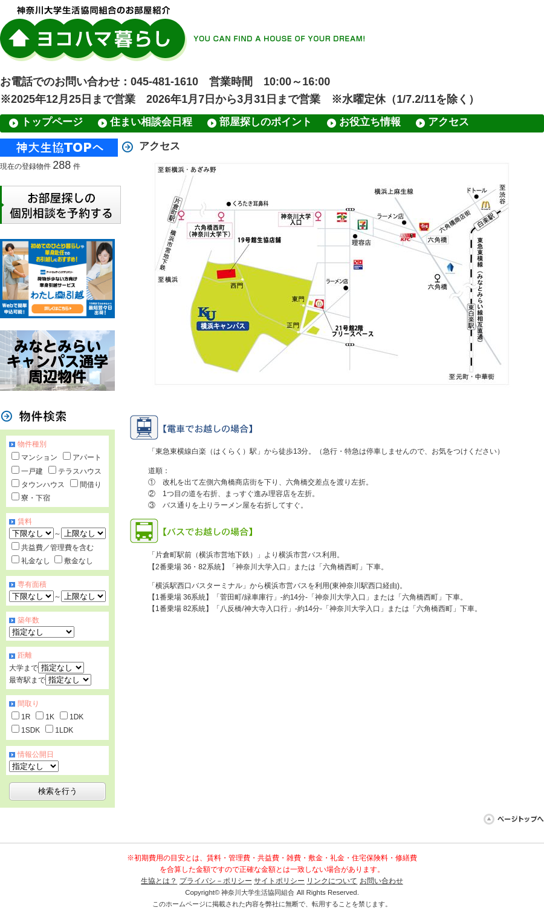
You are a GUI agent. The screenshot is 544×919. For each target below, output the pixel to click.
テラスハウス (80, 471)
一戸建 (32, 471)
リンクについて (331, 881)
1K (49, 717)
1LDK (64, 730)
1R (25, 717)
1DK (76, 717)
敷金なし (78, 561)
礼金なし (35, 561)
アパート (87, 457)
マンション (39, 457)
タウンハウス (43, 484)
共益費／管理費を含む (57, 547)
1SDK (30, 730)
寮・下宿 (35, 498)
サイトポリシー (279, 881)
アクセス (448, 122)
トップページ (52, 122)
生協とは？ (159, 881)
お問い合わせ (381, 881)
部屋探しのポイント (265, 122)
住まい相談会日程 (151, 122)
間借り (91, 484)
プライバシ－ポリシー (216, 881)
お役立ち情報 (370, 122)
